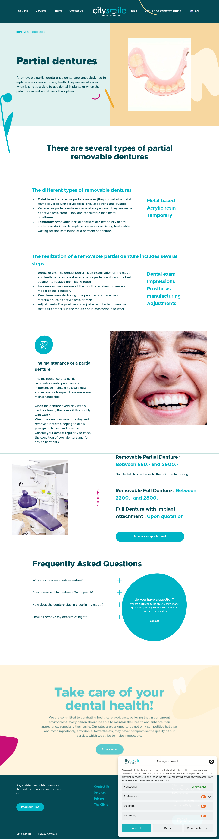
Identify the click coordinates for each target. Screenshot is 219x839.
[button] (211, 761)
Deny (167, 828)
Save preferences (198, 828)
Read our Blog (30, 807)
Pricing (58, 11)
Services (41, 11)
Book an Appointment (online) (163, 11)
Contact (154, 621)
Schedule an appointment (150, 536)
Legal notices (23, 834)
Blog (134, 11)
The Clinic (22, 11)
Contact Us (76, 11)
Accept (136, 828)
